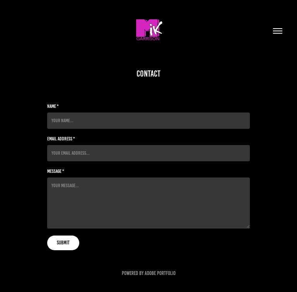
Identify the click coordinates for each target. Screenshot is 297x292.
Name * (53, 106)
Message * (55, 171)
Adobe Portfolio (160, 273)
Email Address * (61, 139)
